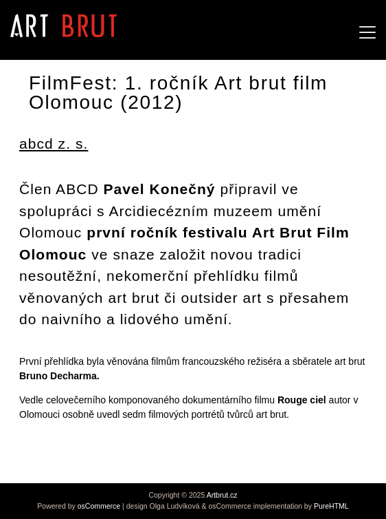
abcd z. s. (53, 143)
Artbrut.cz (222, 495)
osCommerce (99, 506)
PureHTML (331, 506)
